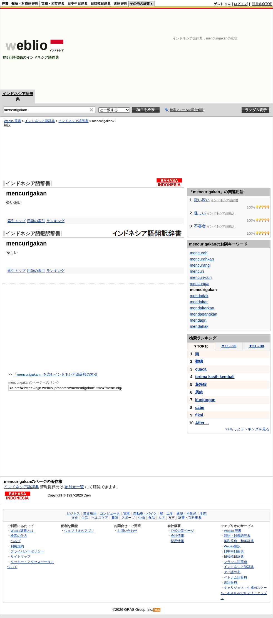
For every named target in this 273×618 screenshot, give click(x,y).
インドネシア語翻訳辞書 (32, 233)
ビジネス (73, 513)
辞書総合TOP (262, 4)
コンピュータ (110, 513)
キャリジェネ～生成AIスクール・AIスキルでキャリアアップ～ (243, 593)
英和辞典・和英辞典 (239, 541)
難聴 (199, 361)
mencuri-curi (201, 277)
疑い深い (14, 202)
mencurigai (199, 283)
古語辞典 (120, 3)
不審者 (200, 226)
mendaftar (199, 302)
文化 (74, 517)
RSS (157, 609)
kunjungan (205, 400)
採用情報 (177, 541)
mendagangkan (203, 314)
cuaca (201, 369)
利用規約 (17, 546)
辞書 (5, 3)
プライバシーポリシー (27, 551)
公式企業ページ (182, 530)
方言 (171, 517)
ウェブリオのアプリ (79, 530)
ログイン (240, 4)
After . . (202, 423)
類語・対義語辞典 (24, 3)
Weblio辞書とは (22, 530)
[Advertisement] (204, 49)
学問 (203, 513)
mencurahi (199, 253)
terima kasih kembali (215, 376)
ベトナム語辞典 (235, 577)
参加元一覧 (74, 487)
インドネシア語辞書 (73, 121)
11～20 (229, 346)
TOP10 (201, 346)
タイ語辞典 (232, 572)
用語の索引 (36, 221)
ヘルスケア (99, 517)
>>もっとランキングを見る (247, 429)
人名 (161, 517)
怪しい (200, 213)
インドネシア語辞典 (40, 121)
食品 (151, 517)
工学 (170, 513)
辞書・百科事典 (190, 517)
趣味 (114, 517)
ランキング (55, 221)
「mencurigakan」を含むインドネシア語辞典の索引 (55, 374)
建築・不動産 (187, 513)
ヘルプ (16, 541)
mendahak (199, 326)
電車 (126, 513)
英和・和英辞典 (52, 3)
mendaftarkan (202, 308)
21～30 (256, 346)
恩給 (199, 392)
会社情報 (177, 535)
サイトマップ (21, 556)
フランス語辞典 (235, 562)
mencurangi (200, 265)
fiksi (199, 415)
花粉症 (201, 384)
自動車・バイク (145, 513)
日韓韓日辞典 (101, 3)
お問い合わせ (127, 530)
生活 (84, 517)
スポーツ (128, 517)
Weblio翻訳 (232, 546)
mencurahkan (202, 259)
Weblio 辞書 (12, 121)
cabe (199, 407)
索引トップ (17, 221)
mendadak (199, 296)
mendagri (198, 320)
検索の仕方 (19, 535)
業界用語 (89, 513)
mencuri (197, 271)
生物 (141, 517)
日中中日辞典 (78, 3)
